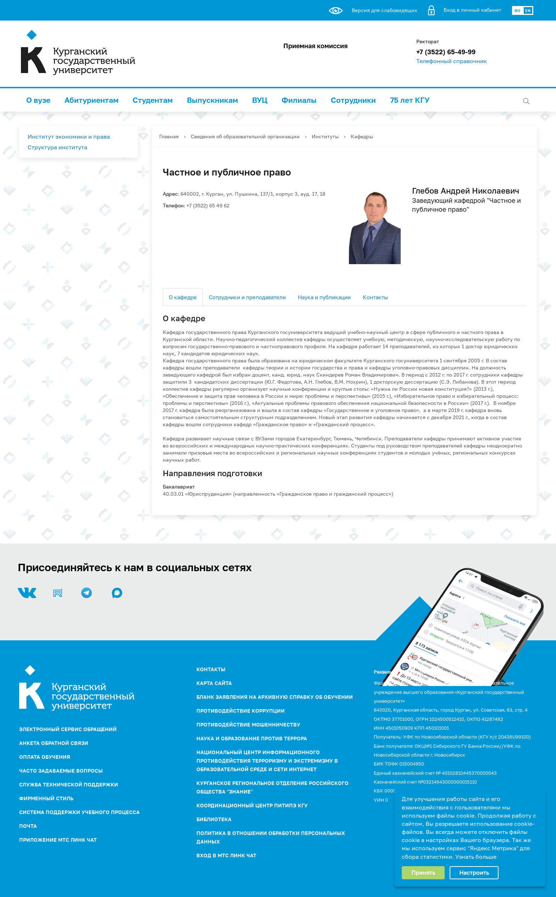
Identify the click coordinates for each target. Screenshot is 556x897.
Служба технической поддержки (68, 784)
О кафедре (183, 297)
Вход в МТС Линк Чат (226, 855)
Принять (423, 872)
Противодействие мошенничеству (248, 725)
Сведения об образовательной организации (245, 136)
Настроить (474, 872)
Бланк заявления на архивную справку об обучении (274, 697)
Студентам (153, 100)
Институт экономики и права (69, 136)
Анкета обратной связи (53, 743)
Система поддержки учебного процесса (79, 812)
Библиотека (214, 819)
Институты (325, 136)
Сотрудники (353, 100)
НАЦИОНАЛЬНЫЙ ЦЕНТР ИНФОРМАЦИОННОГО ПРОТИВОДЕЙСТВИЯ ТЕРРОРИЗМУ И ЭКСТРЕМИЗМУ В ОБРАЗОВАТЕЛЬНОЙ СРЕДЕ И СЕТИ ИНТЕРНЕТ (267, 760)
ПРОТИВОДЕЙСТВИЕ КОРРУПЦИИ (240, 711)
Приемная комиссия (315, 46)
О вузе (38, 100)
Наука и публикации (324, 297)
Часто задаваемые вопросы (61, 771)
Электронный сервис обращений (68, 729)
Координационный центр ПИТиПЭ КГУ (252, 805)
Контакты (375, 297)
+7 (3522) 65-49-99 (446, 52)
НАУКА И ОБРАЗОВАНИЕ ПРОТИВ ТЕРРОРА (251, 738)
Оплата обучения (44, 757)
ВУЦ (259, 100)
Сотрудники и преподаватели (247, 297)
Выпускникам (212, 100)
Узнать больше (475, 856)
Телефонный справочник (451, 61)
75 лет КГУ (409, 100)
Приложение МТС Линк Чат (58, 840)
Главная (169, 136)
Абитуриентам (91, 100)
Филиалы (299, 100)
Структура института (57, 147)
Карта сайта (214, 683)
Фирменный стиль (46, 798)
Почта (28, 826)
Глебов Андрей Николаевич (465, 190)
